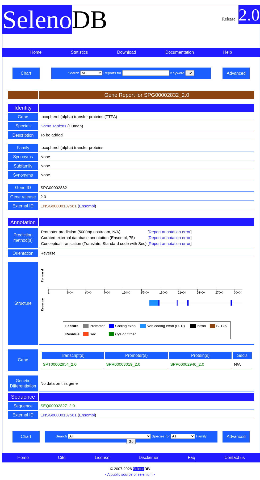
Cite (61, 457)
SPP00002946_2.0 (187, 364)
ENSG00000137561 (58, 206)
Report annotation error (169, 231)
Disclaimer (149, 457)
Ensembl (87, 206)
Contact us (234, 457)
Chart (26, 73)
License (102, 457)
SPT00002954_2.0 (60, 364)
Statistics (79, 52)
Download (126, 52)
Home (36, 52)
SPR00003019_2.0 (123, 364)
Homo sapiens (53, 126)
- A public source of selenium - (130, 474)
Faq (191, 457)
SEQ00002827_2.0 (57, 405)
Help (227, 52)
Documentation (179, 52)
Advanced (236, 73)
